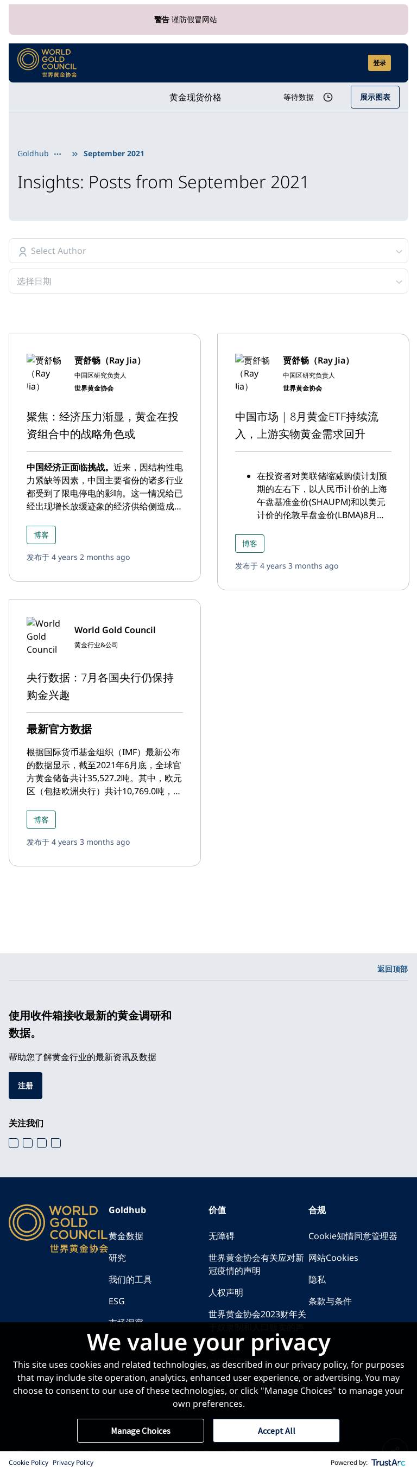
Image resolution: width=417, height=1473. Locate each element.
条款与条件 (330, 1301)
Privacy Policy (73, 1462)
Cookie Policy (28, 1462)
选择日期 (34, 281)
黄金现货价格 (195, 97)
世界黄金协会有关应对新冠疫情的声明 (256, 1264)
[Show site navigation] (395, 63)
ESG (117, 1301)
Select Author (58, 251)
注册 (25, 1085)
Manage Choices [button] (140, 1430)
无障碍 (221, 1236)
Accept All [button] (276, 1430)
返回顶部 (392, 969)
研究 (117, 1258)
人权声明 (225, 1292)
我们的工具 (130, 1279)
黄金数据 (126, 1236)
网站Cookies (333, 1258)
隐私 (317, 1279)
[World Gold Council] (47, 63)
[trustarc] (389, 1462)
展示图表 (375, 97)
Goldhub (33, 153)
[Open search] (353, 63)
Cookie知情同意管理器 (352, 1236)
